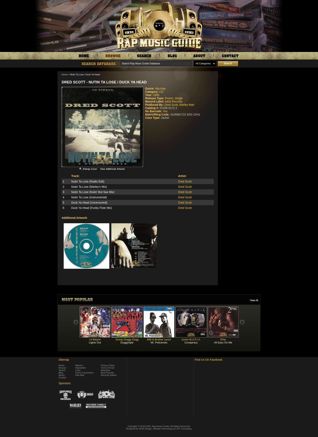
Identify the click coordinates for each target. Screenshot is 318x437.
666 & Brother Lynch (159, 339)
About (61, 375)
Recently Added (108, 375)
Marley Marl (186, 104)
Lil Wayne (95, 339)
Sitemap (64, 359)
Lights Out (95, 342)
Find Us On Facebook (208, 359)
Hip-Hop (160, 88)
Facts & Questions (84, 372)
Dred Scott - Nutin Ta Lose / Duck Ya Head (104, 82)
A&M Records (173, 101)
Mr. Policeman (159, 342)
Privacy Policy (108, 365)
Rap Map (80, 375)
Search (62, 370)
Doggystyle (126, 342)
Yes (165, 111)
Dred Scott (171, 104)
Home (65, 74)
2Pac (223, 339)
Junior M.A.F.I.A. (191, 339)
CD (161, 91)
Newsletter (80, 368)
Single (179, 98)
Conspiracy (191, 342)
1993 (156, 95)
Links (78, 370)
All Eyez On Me (223, 342)
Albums (79, 365)
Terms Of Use (107, 368)
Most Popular (107, 372)
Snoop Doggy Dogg (126, 339)
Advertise (105, 370)
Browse (62, 368)
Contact (62, 377)
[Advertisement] (240, 91)
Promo (169, 98)
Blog (61, 372)
